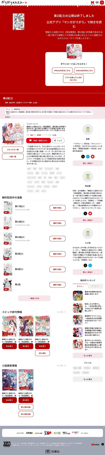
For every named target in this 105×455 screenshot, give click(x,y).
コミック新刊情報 (12, 311)
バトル (30, 182)
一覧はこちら (34, 298)
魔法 (50, 177)
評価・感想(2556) (40, 140)
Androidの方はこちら (84, 70)
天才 (37, 191)
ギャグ (37, 182)
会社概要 (42, 447)
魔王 (40, 177)
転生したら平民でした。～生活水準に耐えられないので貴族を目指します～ (93, 307)
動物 (43, 182)
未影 (10, 103)
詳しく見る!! (88, 163)
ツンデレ (30, 191)
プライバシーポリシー (53, 447)
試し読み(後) (26, 404)
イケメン (30, 173)
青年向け (96, 368)
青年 (40, 168)
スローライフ (31, 177)
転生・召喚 (77, 368)
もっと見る (88, 355)
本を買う (9, 346)
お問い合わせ (66, 447)
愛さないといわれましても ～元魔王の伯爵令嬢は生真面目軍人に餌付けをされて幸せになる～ (93, 345)
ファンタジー (49, 168)
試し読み (42, 353)
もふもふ (50, 182)
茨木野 (18, 103)
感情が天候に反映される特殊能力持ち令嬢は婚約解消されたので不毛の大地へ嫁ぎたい (93, 331)
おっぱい (46, 186)
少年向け (87, 368)
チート (59, 173)
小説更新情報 (9, 365)
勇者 (35, 168)
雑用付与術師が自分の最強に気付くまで (93, 292)
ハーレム (44, 173)
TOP (36, 447)
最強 (37, 173)
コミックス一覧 (13, 149)
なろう (62, 177)
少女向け (85, 372)
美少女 (54, 186)
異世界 (52, 173)
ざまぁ (39, 186)
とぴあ (35, 103)
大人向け (77, 372)
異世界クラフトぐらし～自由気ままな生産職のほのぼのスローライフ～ (93, 319)
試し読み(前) (26, 397)
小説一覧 (12, 156)
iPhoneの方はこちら (62, 70)
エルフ (44, 191)
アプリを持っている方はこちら (73, 78)
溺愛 (57, 168)
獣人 (56, 177)
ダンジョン (31, 186)
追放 (29, 168)
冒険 (57, 182)
